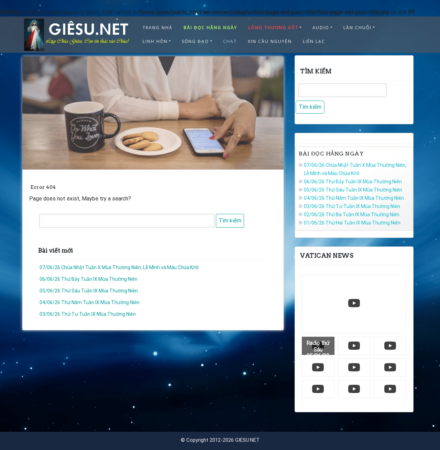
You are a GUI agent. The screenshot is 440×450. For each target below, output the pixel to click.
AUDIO (320, 28)
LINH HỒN (155, 41)
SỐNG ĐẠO (195, 41)
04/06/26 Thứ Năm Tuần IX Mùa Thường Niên (90, 302)
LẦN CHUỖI (357, 28)
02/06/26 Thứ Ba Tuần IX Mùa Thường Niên (351, 214)
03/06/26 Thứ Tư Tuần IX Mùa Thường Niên (88, 314)
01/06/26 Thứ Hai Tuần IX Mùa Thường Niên (352, 223)
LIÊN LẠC (314, 41)
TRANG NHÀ (158, 28)
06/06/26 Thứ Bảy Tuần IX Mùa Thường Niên (89, 279)
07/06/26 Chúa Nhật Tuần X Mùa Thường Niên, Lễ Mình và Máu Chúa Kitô (119, 267)
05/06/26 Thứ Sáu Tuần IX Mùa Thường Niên (89, 290)
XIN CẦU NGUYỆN (270, 41)
